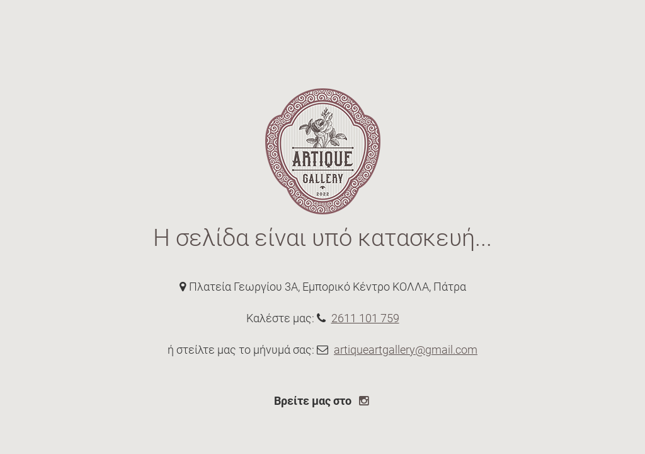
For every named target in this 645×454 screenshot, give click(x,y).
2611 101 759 (365, 318)
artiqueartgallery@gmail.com (405, 349)
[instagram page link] (365, 400)
